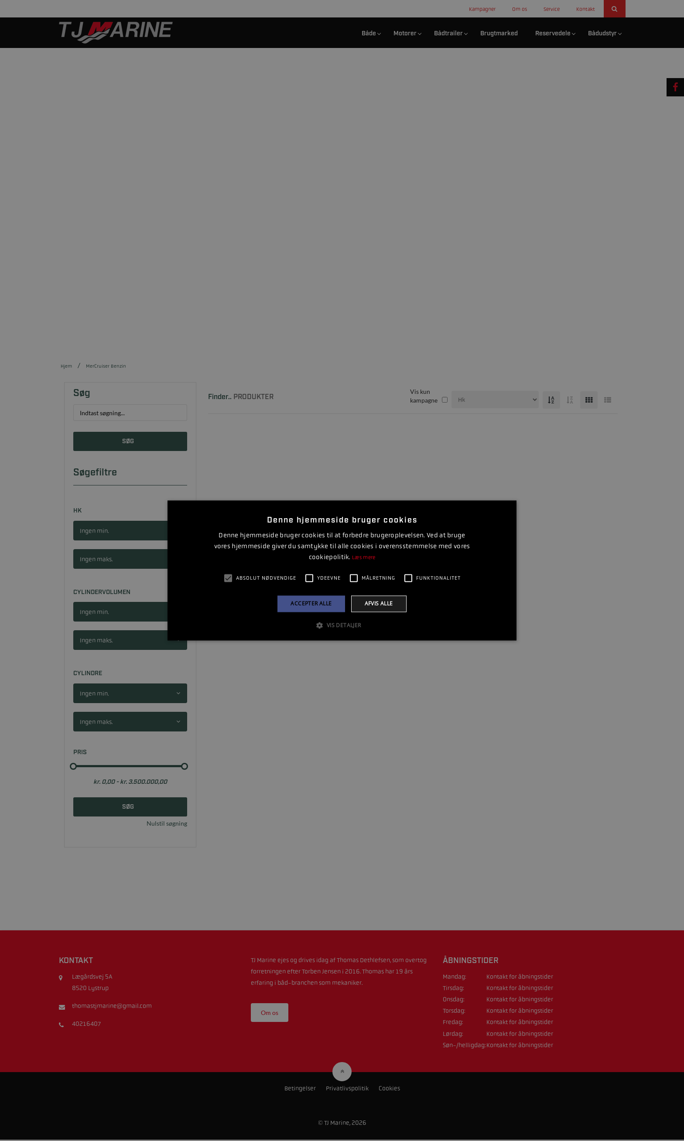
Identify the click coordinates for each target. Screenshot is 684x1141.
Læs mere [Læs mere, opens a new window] (363, 557)
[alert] (342, 570)
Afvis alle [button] (379, 603)
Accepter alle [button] (311, 603)
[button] (342, 625)
